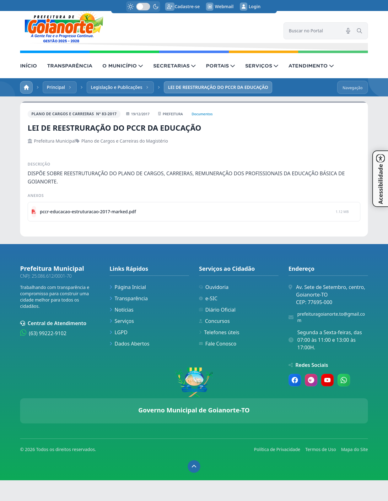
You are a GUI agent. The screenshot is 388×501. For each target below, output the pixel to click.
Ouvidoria (214, 287)
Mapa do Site (354, 449)
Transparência (129, 298)
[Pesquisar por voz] (348, 30)
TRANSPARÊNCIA (69, 65)
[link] (148, 26)
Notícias (121, 309)
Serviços (122, 321)
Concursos (214, 321)
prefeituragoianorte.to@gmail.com (331, 317)
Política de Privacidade (277, 449)
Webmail (220, 7)
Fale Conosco (217, 343)
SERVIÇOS (261, 65)
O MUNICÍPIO (122, 65)
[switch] (143, 6)
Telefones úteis (219, 332)
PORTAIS (220, 65)
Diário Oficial (217, 309)
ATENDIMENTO (311, 65)
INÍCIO (28, 65)
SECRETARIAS (174, 65)
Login (250, 7)
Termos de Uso (320, 449)
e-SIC (208, 298)
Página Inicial (128, 287)
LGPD (118, 332)
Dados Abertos (129, 343)
